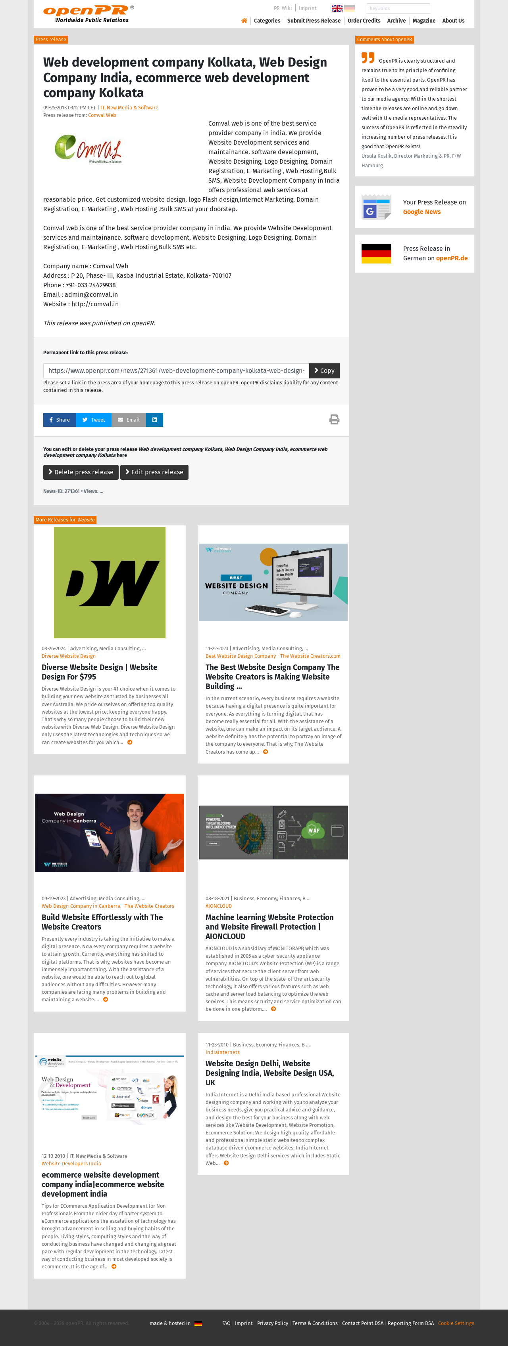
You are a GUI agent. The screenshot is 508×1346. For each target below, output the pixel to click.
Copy (324, 370)
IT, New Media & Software (129, 108)
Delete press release (81, 472)
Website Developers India (71, 1164)
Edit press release (154, 472)
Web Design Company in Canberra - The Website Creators (108, 906)
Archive (396, 20)
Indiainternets (223, 1052)
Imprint (308, 8)
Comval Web (102, 115)
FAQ (226, 1323)
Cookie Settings (456, 1323)
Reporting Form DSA (411, 1323)
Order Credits (364, 20)
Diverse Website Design (69, 656)
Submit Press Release (314, 20)
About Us (454, 20)
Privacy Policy (272, 1323)
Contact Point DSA (362, 1323)
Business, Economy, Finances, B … (272, 898)
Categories (267, 20)
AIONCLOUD (219, 906)
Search (447, 8)
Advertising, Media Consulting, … (108, 648)
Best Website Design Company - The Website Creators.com (273, 656)
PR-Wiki (283, 8)
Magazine (424, 20)
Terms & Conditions (315, 1323)
